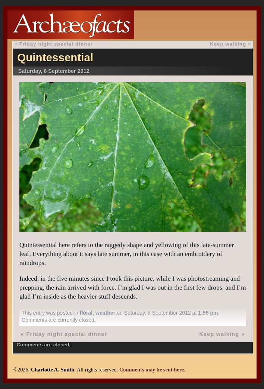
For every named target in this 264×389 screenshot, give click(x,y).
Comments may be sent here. (152, 370)
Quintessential (55, 57)
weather (105, 313)
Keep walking (228, 44)
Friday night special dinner (56, 44)
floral (86, 313)
